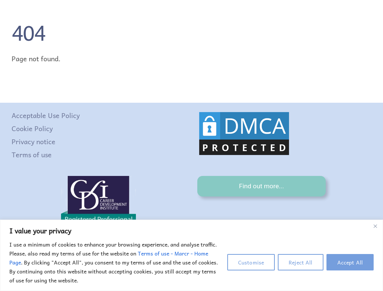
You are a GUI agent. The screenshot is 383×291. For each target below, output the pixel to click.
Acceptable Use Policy (46, 115)
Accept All (350, 262)
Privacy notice (33, 141)
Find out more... (261, 186)
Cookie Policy (32, 128)
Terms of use (32, 154)
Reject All (300, 262)
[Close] (375, 226)
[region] (191, 255)
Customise (251, 262)
